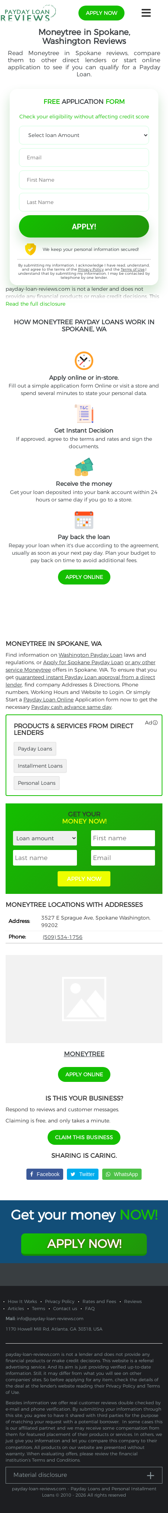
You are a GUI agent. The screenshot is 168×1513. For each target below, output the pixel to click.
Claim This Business (84, 1137)
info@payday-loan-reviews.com (50, 1318)
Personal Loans (36, 783)
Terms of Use (133, 269)
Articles (16, 1308)
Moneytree (84, 1054)
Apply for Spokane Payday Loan (83, 662)
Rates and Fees (99, 1301)
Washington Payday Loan (90, 655)
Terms (38, 1308)
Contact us (65, 1308)
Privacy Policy (91, 269)
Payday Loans (35, 748)
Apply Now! (84, 1243)
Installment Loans (40, 765)
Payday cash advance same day (71, 707)
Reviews (133, 1301)
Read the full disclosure (35, 303)
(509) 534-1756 (63, 937)
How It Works (22, 1301)
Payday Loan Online (48, 699)
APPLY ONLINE (84, 577)
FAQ (90, 1308)
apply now (101, 13)
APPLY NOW (84, 878)
